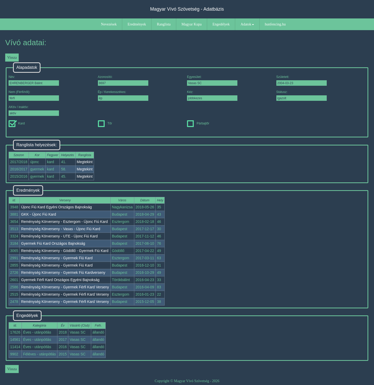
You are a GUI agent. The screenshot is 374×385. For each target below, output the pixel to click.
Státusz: (301, 95)
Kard (17, 123)
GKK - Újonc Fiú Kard (38, 214)
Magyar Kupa (192, 24)
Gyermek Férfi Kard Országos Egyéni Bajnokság (60, 280)
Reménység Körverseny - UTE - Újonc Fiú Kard (59, 236)
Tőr (105, 123)
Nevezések (109, 24)
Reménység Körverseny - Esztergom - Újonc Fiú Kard (64, 222)
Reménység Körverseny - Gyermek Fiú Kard (56, 258)
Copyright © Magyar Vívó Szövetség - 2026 (187, 381)
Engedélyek (221, 24)
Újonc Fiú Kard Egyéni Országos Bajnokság (56, 207)
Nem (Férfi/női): (34, 95)
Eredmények (137, 24)
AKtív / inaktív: (34, 110)
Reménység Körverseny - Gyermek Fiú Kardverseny (63, 272)
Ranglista (164, 24)
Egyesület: (212, 80)
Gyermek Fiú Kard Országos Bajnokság (53, 243)
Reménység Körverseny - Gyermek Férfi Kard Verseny (65, 287)
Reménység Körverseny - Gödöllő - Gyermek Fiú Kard (64, 251)
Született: (301, 80)
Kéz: (212, 95)
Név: (34, 80)
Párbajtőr (198, 123)
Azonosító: (123, 80)
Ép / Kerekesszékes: (123, 95)
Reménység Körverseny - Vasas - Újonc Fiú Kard (60, 229)
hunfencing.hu (275, 24)
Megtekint (85, 162)
